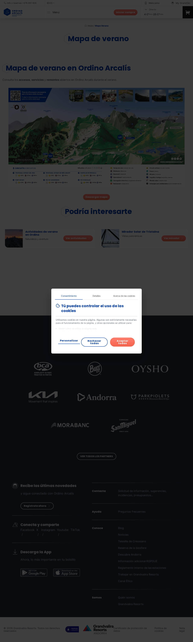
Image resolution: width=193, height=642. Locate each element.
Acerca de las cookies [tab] (124, 295)
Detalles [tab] (97, 295)
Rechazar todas (94, 342)
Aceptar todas (122, 342)
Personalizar (69, 340)
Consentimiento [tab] (68, 295)
